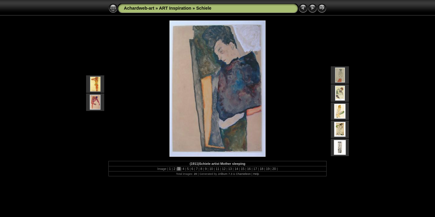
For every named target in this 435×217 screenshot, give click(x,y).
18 (261, 169)
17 (255, 169)
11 (217, 169)
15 (242, 169)
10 (211, 169)
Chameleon (243, 173)
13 (230, 169)
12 (224, 169)
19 (268, 169)
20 (274, 169)
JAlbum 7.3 (225, 173)
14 (236, 169)
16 (249, 169)
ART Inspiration (175, 8)
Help (256, 173)
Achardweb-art (139, 8)
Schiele (203, 8)
